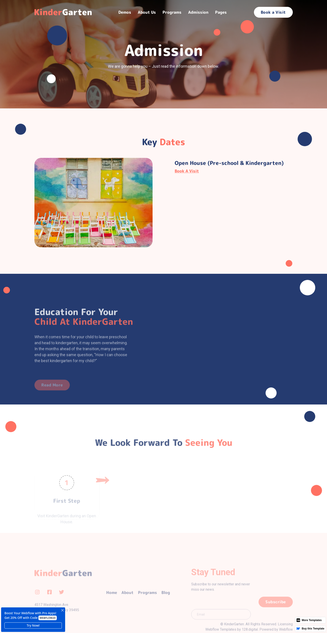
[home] (64, 12)
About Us (147, 12)
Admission (198, 12)
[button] (124, 12)
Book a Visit (273, 12)
